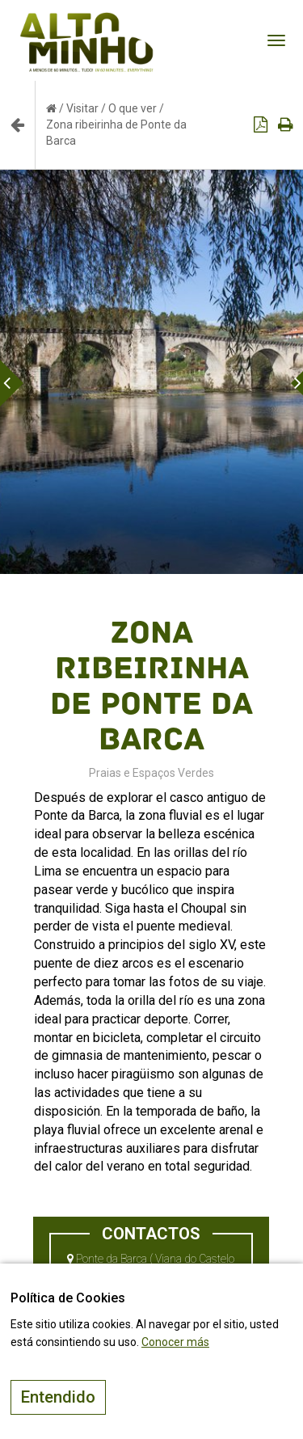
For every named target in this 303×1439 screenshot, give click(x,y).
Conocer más (175, 1342)
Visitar (82, 108)
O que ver (132, 108)
